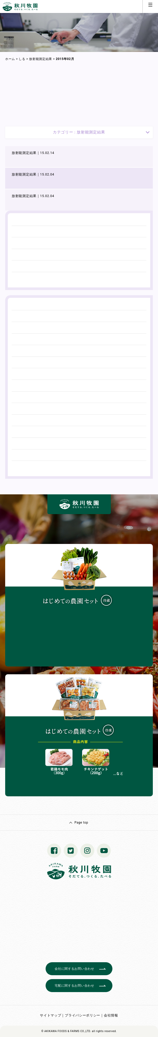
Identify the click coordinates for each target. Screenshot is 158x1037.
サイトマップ (50, 1015)
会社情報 (111, 1015)
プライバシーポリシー (82, 1015)
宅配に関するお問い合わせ (74, 985)
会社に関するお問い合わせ (74, 969)
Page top (81, 822)
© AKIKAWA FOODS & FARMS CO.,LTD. (66, 1031)
